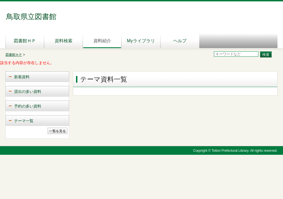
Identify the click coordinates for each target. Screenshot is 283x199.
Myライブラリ (141, 40)
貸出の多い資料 (27, 91)
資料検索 (63, 40)
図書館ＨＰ (25, 40)
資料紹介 (102, 40)
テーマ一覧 (23, 121)
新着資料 (22, 77)
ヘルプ (180, 40)
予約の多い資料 (27, 106)
